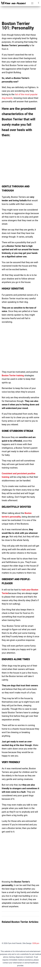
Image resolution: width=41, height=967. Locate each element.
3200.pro (35, 943)
